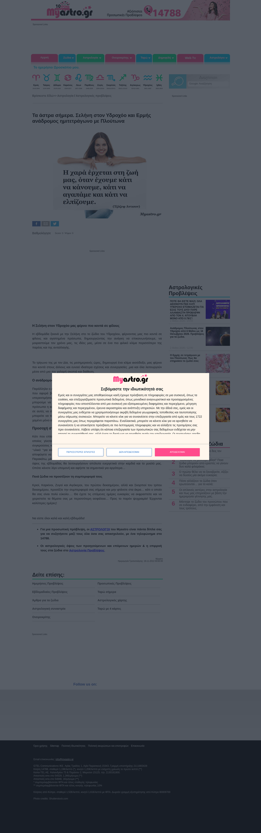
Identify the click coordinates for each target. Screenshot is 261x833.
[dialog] (130, 416)
